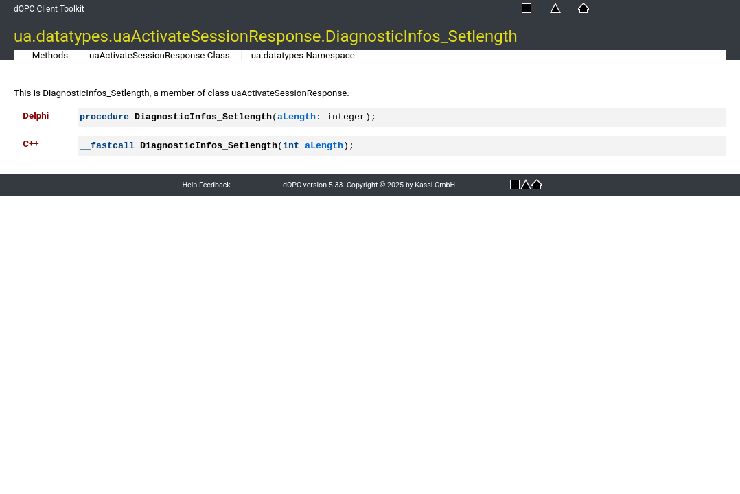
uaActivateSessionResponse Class (159, 55)
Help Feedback (206, 184)
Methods (50, 55)
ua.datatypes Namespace (303, 55)
